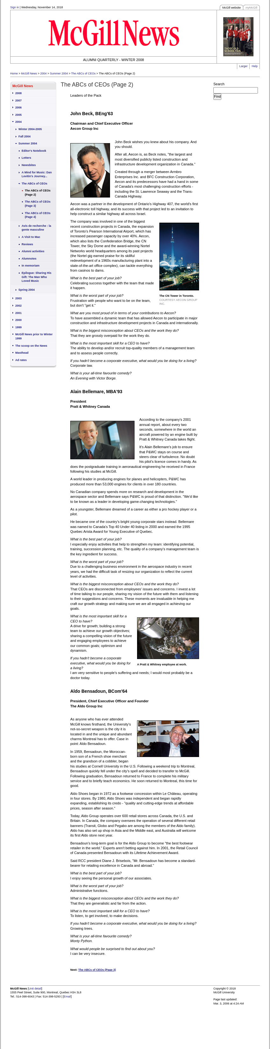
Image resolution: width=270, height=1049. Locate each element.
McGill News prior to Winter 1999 (33, 336)
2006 (18, 107)
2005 (18, 114)
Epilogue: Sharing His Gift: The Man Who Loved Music (37, 276)
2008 (18, 93)
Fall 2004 (24, 136)
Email (67, 996)
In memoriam (30, 265)
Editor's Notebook (34, 150)
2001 (18, 313)
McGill (251, 7)
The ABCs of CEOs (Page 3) (38, 203)
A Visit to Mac (31, 237)
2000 (18, 320)
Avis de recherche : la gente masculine (36, 228)
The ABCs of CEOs (83, 73)
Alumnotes (29, 258)
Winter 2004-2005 (30, 129)
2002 (18, 305)
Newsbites (29, 165)
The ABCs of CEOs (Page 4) (38, 215)
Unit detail (35, 988)
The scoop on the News (31, 345)
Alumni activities (33, 251)
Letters (26, 157)
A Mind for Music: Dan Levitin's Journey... (37, 174)
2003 (18, 298)
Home (14, 73)
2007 (18, 100)
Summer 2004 (59, 73)
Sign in (14, 7)
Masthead (22, 352)
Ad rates (21, 360)
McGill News (29, 73)
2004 (43, 73)
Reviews (27, 244)
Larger (243, 66)
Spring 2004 (26, 289)
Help (255, 66)
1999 (18, 327)
